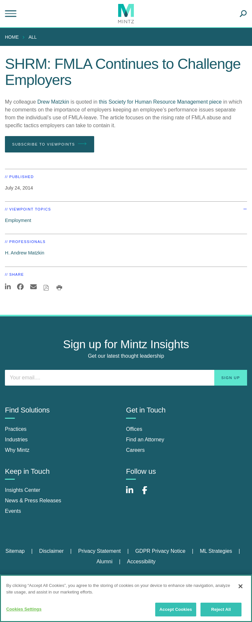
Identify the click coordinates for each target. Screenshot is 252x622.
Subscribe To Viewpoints (49, 144)
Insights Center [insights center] (22, 490)
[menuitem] (13, 37)
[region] (126, 598)
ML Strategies (216, 551)
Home (12, 37)
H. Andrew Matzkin (24, 252)
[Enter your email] (126, 378)
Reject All (221, 609)
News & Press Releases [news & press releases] (33, 500)
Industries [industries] (16, 439)
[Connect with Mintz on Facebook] (148, 493)
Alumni (104, 561)
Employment (18, 220)
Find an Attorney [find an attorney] (145, 439)
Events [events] (13, 511)
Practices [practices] (16, 429)
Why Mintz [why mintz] (17, 450)
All (33, 37)
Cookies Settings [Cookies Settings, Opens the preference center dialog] (24, 609)
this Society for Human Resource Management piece (160, 102)
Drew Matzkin (53, 102)
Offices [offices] (134, 429)
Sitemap (15, 551)
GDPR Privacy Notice (160, 551)
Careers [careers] (135, 450)
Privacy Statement (99, 551)
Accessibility (141, 561)
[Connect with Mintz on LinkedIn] (132, 493)
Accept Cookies (175, 609)
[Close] (240, 586)
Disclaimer (51, 551)
